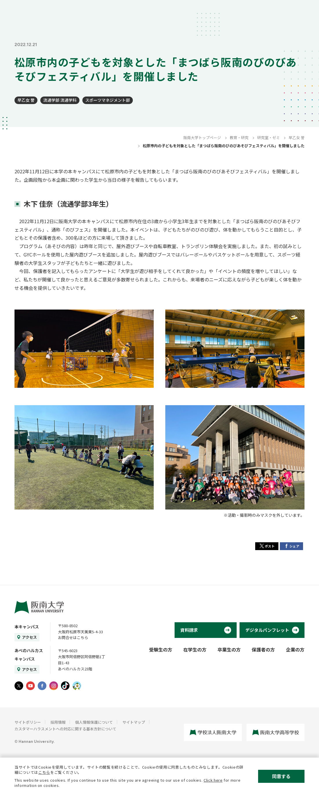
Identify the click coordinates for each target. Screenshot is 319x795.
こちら (44, 772)
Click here (213, 780)
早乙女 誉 (26, 100)
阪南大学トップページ (202, 137)
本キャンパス (26, 627)
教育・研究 (239, 137)
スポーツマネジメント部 (107, 100)
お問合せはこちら (73, 637)
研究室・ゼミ (268, 137)
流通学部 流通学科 (60, 100)
